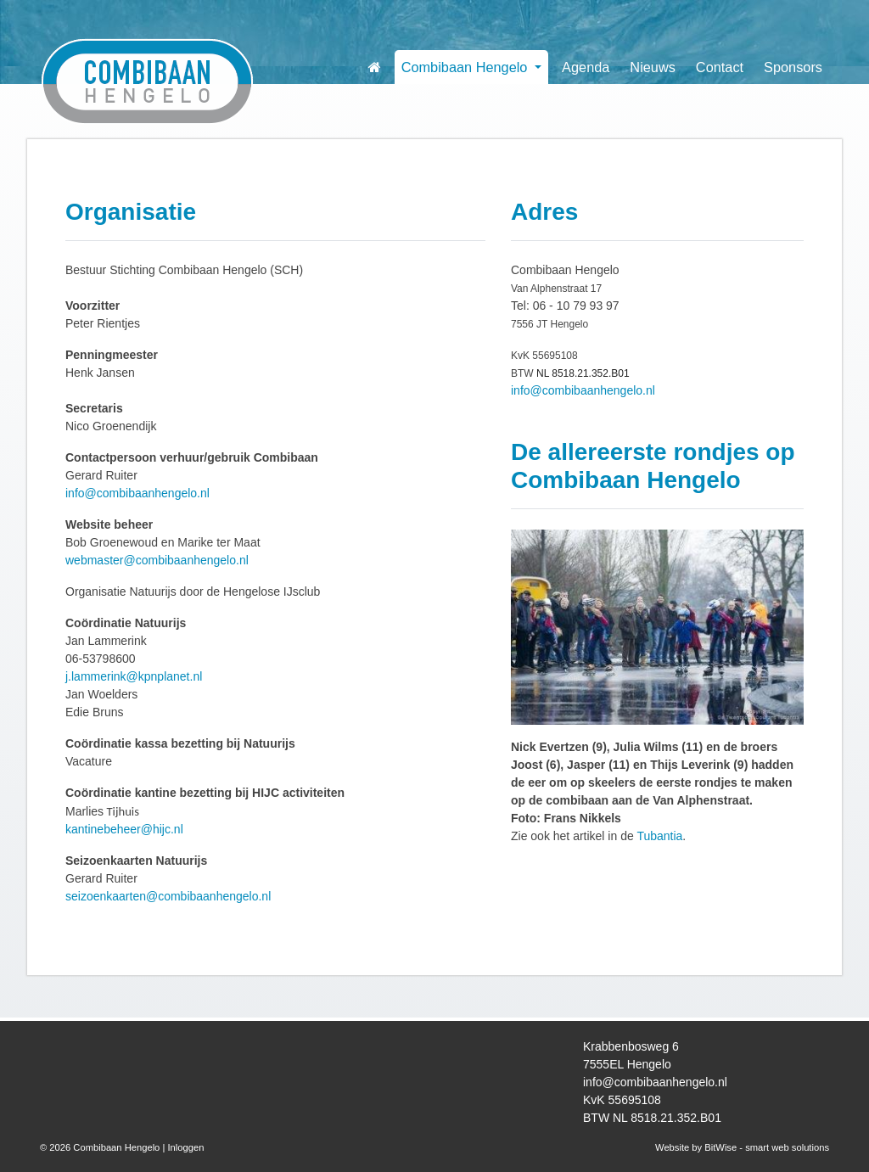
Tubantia (659, 836)
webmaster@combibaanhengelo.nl (157, 560)
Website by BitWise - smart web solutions (742, 1147)
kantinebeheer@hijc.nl (124, 829)
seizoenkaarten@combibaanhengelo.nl (168, 896)
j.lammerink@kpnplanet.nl (133, 676)
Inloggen (185, 1147)
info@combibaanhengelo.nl (137, 493)
